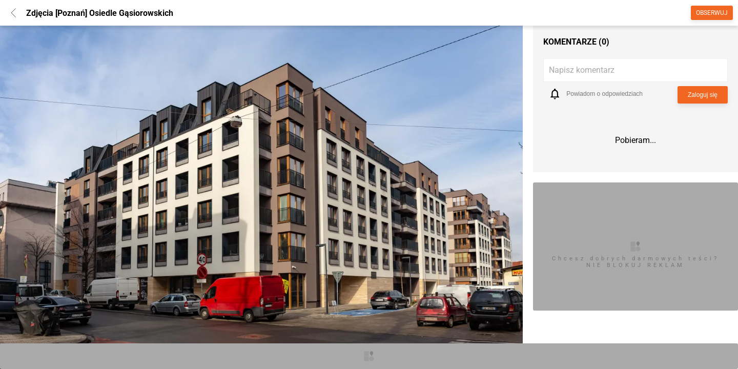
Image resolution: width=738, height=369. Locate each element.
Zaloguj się (702, 94)
